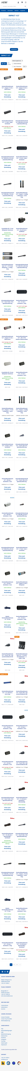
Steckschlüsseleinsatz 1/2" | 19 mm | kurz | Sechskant (7, 445)
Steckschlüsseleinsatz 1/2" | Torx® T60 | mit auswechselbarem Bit (21, 763)
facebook (3, 1037)
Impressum (4, 1044)
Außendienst (4, 1007)
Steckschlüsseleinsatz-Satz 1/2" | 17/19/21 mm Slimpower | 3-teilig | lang (22, 656)
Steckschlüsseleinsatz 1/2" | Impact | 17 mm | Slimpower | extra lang (7, 410)
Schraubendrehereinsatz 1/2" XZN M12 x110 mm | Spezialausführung (7, 158)
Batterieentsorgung (6, 1034)
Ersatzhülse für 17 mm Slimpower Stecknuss (7, 229)
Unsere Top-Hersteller (6, 1019)
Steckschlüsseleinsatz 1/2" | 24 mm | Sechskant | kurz (7, 763)
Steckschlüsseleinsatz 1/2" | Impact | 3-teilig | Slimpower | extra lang (22, 410)
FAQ (2, 1028)
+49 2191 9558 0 (5, 1057)
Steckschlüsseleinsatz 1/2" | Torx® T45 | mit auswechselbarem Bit (7, 655)
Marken (16, 10)
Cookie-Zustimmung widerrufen (9, 1049)
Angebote (22, 10)
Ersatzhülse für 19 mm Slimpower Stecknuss (7, 373)
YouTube (3, 1041)
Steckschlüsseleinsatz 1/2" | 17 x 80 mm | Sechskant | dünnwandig (21, 800)
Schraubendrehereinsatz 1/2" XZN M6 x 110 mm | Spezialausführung (7, 874)
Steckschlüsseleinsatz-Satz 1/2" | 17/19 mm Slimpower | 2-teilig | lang (7, 267)
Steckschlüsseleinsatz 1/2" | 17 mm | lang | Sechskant (7, 122)
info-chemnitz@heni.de (7, 996)
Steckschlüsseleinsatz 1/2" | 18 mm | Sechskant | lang (7, 727)
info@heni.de (4, 1059)
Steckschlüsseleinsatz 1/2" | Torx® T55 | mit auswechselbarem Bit (21, 693)
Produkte (3, 10)
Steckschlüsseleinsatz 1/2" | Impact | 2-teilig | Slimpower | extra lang (22, 195)
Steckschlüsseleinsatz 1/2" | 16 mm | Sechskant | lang (7, 944)
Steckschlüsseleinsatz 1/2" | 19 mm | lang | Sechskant (21, 158)
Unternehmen (4, 1005)
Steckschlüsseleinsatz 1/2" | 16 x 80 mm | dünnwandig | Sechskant (7, 836)
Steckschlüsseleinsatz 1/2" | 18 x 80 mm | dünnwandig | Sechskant (21, 945)
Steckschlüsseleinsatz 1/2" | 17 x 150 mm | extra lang (7, 693)
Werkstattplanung (5, 1020)
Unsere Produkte (5, 1017)
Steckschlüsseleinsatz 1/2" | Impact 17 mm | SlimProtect (7, 88)
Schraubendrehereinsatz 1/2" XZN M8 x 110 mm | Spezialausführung (7, 194)
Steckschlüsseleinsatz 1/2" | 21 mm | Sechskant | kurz (21, 374)
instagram (3, 1039)
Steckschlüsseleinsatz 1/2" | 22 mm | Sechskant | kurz (21, 727)
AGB (2, 1032)
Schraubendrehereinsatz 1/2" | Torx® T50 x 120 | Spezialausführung (7, 302)
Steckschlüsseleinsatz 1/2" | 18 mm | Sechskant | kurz (7, 583)
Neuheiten (10, 10)
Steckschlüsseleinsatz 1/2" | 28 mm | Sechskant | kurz (7, 480)
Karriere (3, 1009)
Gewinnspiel (4, 1043)
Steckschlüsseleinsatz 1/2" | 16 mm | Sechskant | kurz (21, 910)
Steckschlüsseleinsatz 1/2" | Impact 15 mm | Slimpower (22, 583)
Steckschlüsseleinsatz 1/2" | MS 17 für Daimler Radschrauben (22, 338)
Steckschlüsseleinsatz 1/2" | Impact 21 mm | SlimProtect (7, 338)
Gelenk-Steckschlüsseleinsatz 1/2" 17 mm (7, 910)
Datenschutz (4, 1036)
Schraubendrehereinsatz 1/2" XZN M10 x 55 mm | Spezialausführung (7, 549)
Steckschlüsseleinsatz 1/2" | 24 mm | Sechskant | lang (21, 618)
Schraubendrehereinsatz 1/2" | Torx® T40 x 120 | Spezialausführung (7, 799)
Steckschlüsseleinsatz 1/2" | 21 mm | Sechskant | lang (21, 302)
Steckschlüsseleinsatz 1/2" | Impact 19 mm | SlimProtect (22, 88)
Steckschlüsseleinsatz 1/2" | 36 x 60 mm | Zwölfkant (21, 230)
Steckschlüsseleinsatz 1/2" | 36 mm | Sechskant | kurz (7, 514)
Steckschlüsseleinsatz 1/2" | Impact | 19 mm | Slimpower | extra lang (22, 874)
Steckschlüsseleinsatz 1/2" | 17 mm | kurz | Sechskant (21, 549)
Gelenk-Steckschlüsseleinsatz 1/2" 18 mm (7, 618)
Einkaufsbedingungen (6, 1030)
